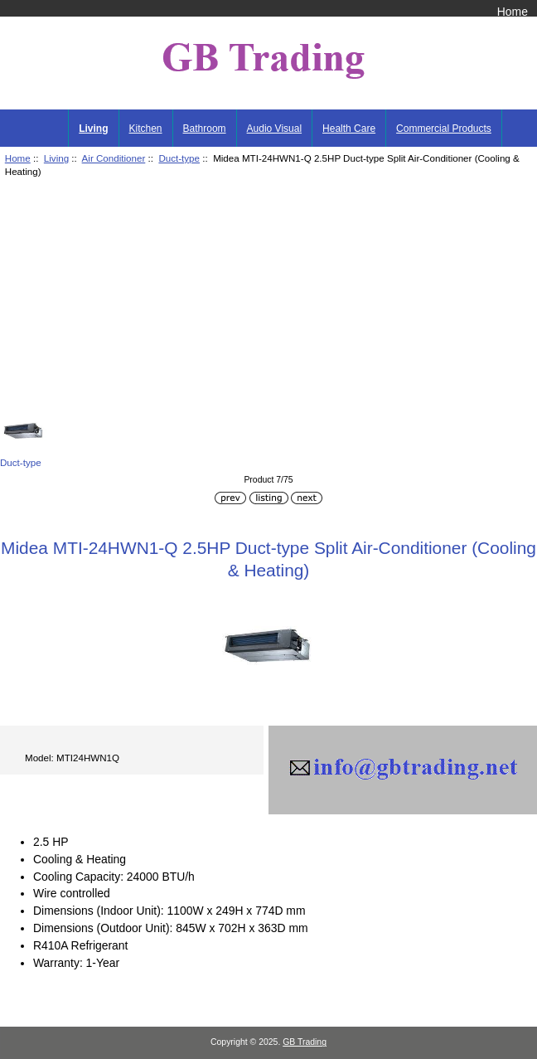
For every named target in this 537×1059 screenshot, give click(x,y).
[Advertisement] (268, 299)
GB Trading (305, 1042)
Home (512, 11)
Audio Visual (274, 128)
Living (56, 158)
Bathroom (204, 128)
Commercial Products (443, 128)
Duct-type (179, 158)
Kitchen (145, 128)
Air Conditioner (114, 158)
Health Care (348, 128)
